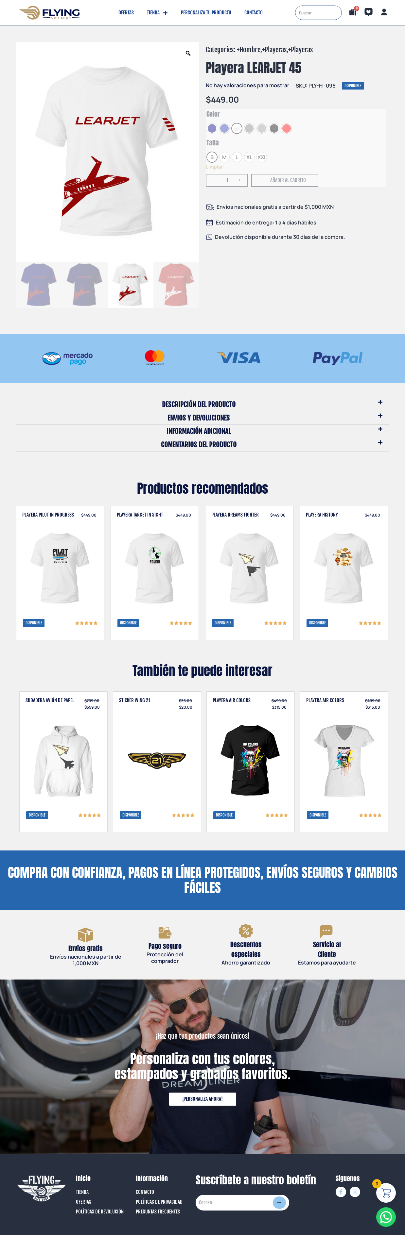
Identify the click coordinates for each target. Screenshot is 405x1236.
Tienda (157, 13)
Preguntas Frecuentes (158, 1213)
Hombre (249, 49)
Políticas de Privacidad (159, 1203)
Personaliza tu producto (206, 12)
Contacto (253, 12)
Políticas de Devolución (100, 1213)
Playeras (276, 49)
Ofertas (126, 12)
